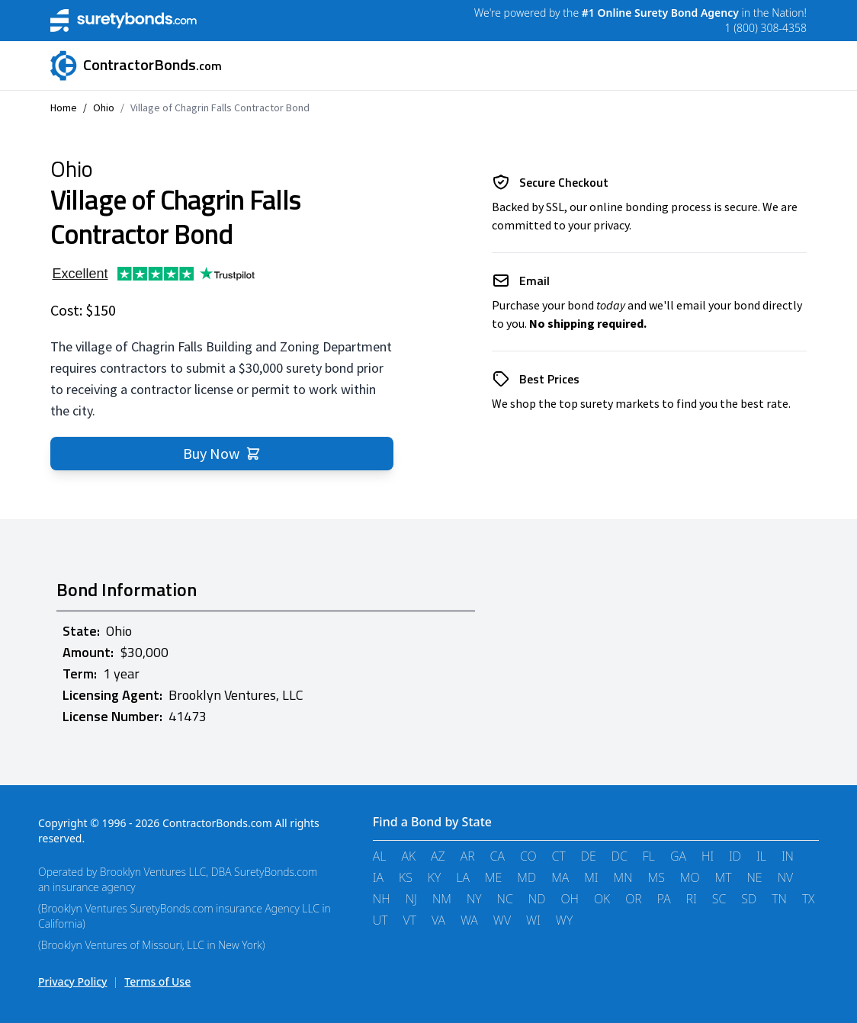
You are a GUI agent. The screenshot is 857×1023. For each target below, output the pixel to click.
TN (779, 898)
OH (569, 898)
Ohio (103, 107)
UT (380, 920)
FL (649, 856)
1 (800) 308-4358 (766, 28)
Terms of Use (157, 981)
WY (564, 920)
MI (591, 877)
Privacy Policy (72, 981)
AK (408, 856)
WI (533, 920)
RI (691, 898)
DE (588, 856)
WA (469, 920)
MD (526, 877)
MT (723, 877)
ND (537, 898)
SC (719, 898)
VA (438, 920)
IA (378, 877)
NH (381, 898)
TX (808, 898)
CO (528, 856)
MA (560, 877)
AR (468, 856)
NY (474, 898)
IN (788, 856)
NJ (411, 898)
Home (63, 107)
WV (502, 920)
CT (559, 856)
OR (633, 898)
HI (707, 856)
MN (623, 877)
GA (678, 856)
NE (754, 877)
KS (405, 877)
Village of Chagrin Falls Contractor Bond (220, 107)
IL (761, 856)
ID (735, 856)
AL (380, 856)
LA (463, 877)
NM (441, 898)
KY (434, 877)
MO (690, 877)
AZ (438, 856)
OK (602, 898)
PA (664, 898)
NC (505, 898)
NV (786, 877)
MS (656, 877)
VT (409, 920)
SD (748, 898)
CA (497, 856)
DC (619, 856)
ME (493, 877)
